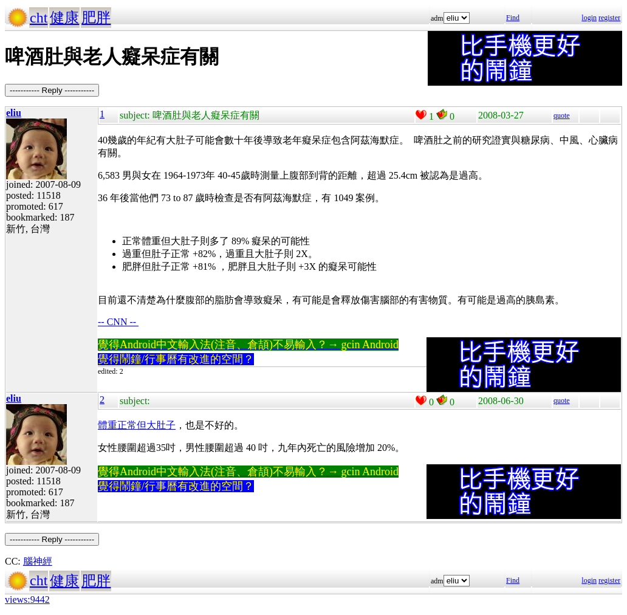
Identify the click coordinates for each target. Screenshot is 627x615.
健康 (64, 18)
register (609, 17)
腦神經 (37, 561)
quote (561, 115)
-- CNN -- (118, 322)
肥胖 (96, 18)
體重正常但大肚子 (137, 425)
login (589, 17)
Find (512, 17)
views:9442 (27, 599)
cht (38, 18)
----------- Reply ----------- (52, 90)
